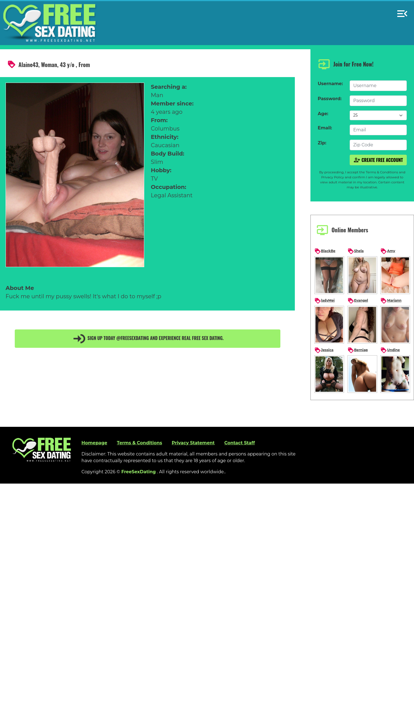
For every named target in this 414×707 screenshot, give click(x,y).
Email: (325, 127)
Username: (330, 83)
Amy (387, 251)
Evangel (357, 300)
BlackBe (324, 251)
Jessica (324, 350)
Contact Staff (239, 442)
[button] (402, 11)
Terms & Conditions (139, 442)
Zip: (322, 143)
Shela (355, 251)
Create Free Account (378, 160)
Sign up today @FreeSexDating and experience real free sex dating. (147, 338)
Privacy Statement (193, 442)
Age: (323, 113)
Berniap (357, 350)
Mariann (390, 300)
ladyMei (324, 300)
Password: (329, 98)
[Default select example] (378, 115)
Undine (390, 350)
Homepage (94, 442)
